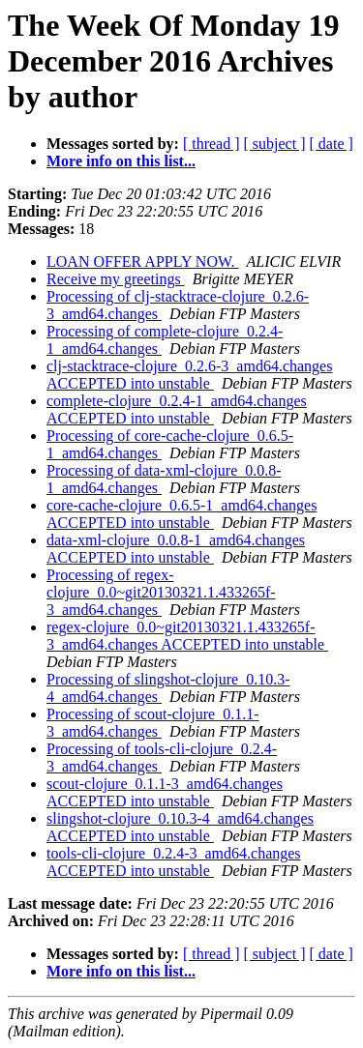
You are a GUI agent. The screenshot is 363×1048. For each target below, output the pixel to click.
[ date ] (331, 143)
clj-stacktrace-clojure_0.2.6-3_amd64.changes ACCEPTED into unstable (189, 375)
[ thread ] (211, 143)
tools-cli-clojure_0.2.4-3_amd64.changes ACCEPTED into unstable (173, 862)
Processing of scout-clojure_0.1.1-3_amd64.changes (152, 723)
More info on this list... (121, 161)
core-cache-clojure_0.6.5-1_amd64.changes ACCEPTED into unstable (181, 514)
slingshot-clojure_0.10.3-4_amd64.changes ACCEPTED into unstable (180, 827)
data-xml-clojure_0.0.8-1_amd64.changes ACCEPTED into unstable (175, 549)
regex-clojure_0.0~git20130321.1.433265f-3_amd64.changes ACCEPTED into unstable (187, 636)
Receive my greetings (115, 279)
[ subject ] (275, 143)
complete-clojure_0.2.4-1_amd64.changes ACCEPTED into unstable (176, 409)
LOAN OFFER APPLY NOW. (142, 261)
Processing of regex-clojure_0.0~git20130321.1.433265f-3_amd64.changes (161, 592)
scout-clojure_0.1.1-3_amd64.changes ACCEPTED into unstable (164, 792)
